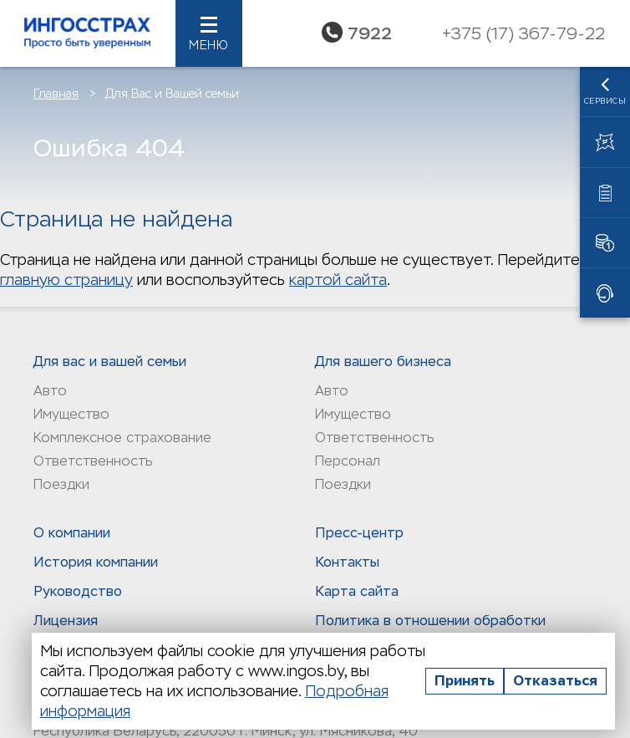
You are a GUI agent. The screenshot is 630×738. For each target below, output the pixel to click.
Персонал (347, 461)
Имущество (71, 414)
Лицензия (65, 620)
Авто (50, 391)
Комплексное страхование (122, 437)
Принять (464, 681)
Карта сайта (357, 591)
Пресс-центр (359, 533)
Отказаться (555, 681)
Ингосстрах (87, 33)
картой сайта (338, 279)
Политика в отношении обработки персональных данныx (430, 629)
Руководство (77, 591)
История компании (95, 562)
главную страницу (66, 279)
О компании (71, 533)
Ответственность (92, 461)
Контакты (347, 562)
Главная (56, 93)
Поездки (61, 484)
